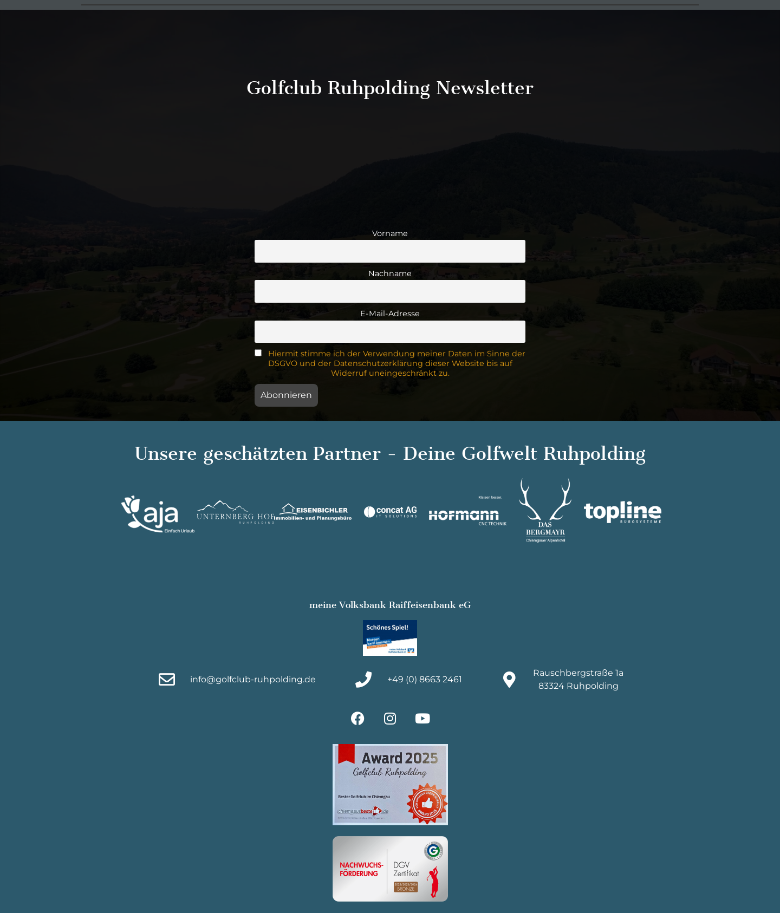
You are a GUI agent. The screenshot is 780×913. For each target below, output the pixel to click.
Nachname (390, 273)
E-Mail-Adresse (390, 313)
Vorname (390, 233)
